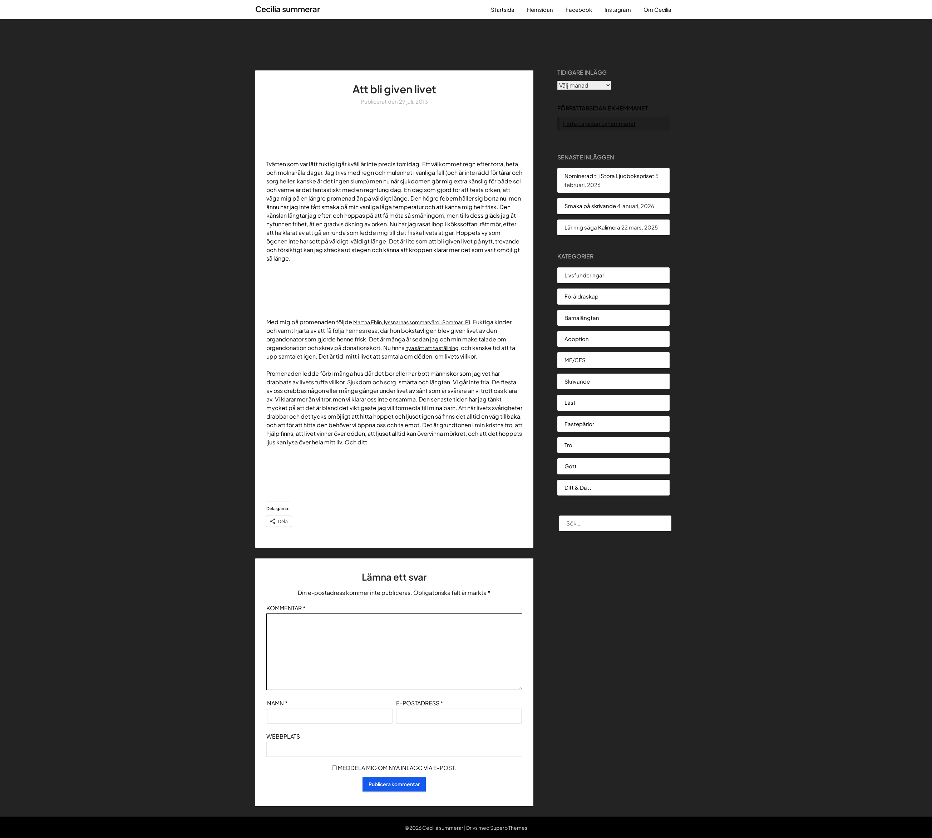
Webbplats (283, 736)
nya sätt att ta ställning (435, 347)
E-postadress (419, 703)
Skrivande (577, 381)
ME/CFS (575, 359)
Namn (277, 703)
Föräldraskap (581, 296)
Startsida (502, 9)
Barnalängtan (581, 317)
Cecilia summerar (287, 9)
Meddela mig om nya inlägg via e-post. (397, 768)
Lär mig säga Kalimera (592, 227)
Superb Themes (508, 827)
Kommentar (286, 608)
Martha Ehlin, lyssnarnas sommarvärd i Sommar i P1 (420, 322)
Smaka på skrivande (590, 205)
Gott (570, 466)
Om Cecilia (657, 9)
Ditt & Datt (577, 487)
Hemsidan (540, 9)
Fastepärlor (579, 423)
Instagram (618, 9)
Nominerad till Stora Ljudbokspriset (609, 175)
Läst (570, 402)
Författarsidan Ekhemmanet (602, 108)
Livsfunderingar (584, 275)
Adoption (576, 338)
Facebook (579, 9)
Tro (568, 445)
